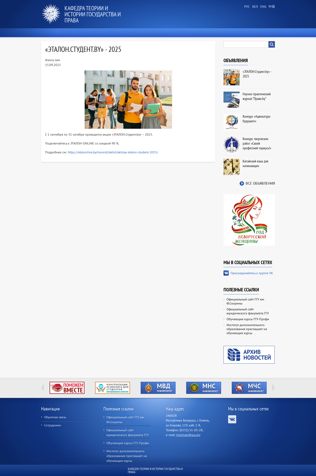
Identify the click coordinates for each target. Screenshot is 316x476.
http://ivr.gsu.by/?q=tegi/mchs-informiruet (249, 388)
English (263, 6)
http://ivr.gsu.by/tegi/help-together (67, 388)
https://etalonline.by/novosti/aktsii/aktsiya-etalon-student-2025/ (113, 152)
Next (273, 387)
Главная (51, 33)
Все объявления (260, 183)
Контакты (263, 33)
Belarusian (255, 6)
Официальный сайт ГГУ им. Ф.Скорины (245, 301)
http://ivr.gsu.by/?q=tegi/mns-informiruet (203, 388)
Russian (247, 6)
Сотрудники (52, 425)
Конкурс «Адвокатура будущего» (256, 118)
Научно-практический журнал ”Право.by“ (257, 96)
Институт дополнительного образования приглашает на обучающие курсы (247, 329)
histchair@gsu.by (188, 435)
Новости (75, 33)
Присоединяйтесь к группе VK (252, 273)
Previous (42, 387)
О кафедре (101, 33)
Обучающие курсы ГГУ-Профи (248, 319)
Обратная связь (55, 417)
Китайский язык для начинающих (255, 163)
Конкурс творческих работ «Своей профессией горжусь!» (257, 143)
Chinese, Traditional (271, 6)
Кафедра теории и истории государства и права (92, 14)
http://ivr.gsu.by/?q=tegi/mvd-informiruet (158, 388)
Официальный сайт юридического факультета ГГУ (248, 311)
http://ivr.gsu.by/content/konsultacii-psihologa (112, 388)
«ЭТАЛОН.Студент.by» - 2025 (257, 73)
